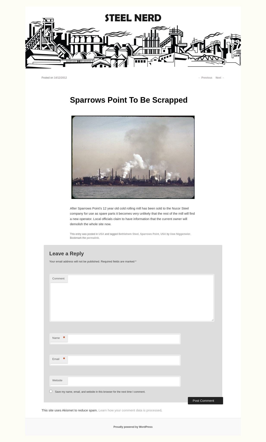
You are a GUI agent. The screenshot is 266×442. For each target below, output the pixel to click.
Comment (58, 278)
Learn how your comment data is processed (130, 410)
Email (58, 359)
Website (57, 380)
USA (101, 234)
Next (220, 77)
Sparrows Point (149, 234)
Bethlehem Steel (128, 234)
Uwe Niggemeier (180, 234)
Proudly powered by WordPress (133, 426)
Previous (205, 77)
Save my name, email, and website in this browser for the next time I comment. (100, 391)
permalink (93, 237)
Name (58, 338)
